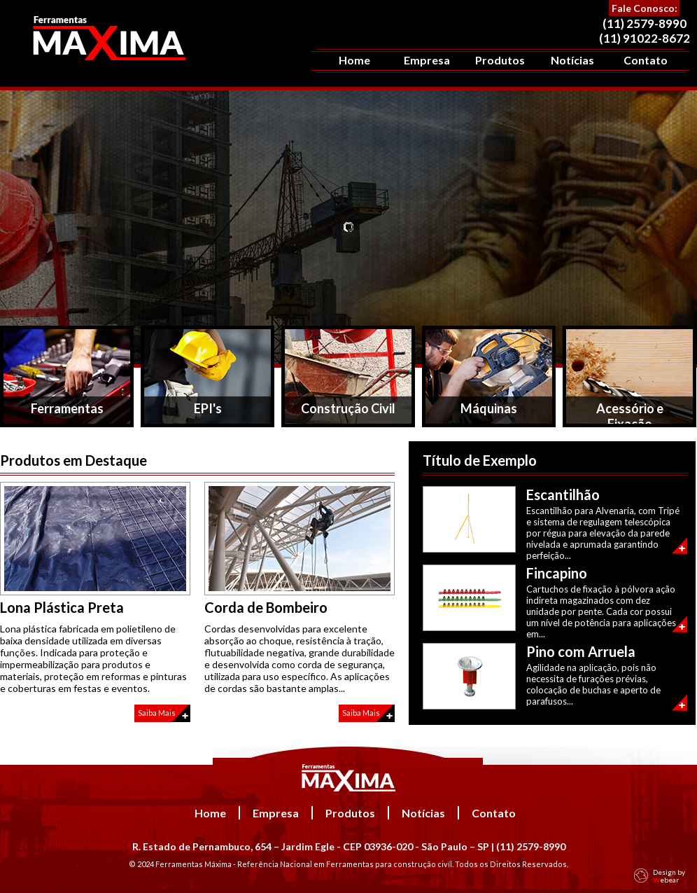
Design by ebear (669, 876)
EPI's (208, 408)
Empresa (427, 60)
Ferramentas (67, 408)
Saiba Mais (157, 712)
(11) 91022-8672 (644, 38)
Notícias (572, 60)
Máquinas (488, 408)
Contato (646, 60)
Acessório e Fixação (629, 414)
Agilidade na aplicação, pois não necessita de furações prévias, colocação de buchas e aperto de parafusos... (593, 684)
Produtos (500, 60)
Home (354, 60)
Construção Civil (348, 408)
